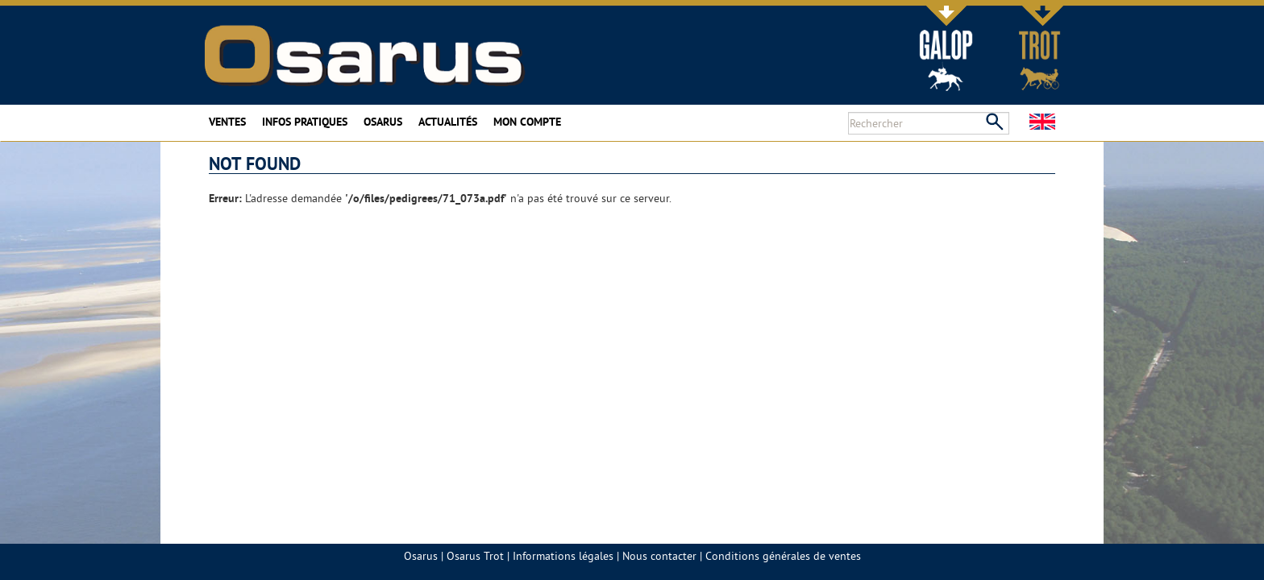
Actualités (447, 121)
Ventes (227, 121)
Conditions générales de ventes (783, 556)
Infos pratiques (304, 121)
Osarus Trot (475, 556)
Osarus (383, 121)
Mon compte (527, 121)
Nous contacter (659, 556)
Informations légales (563, 556)
